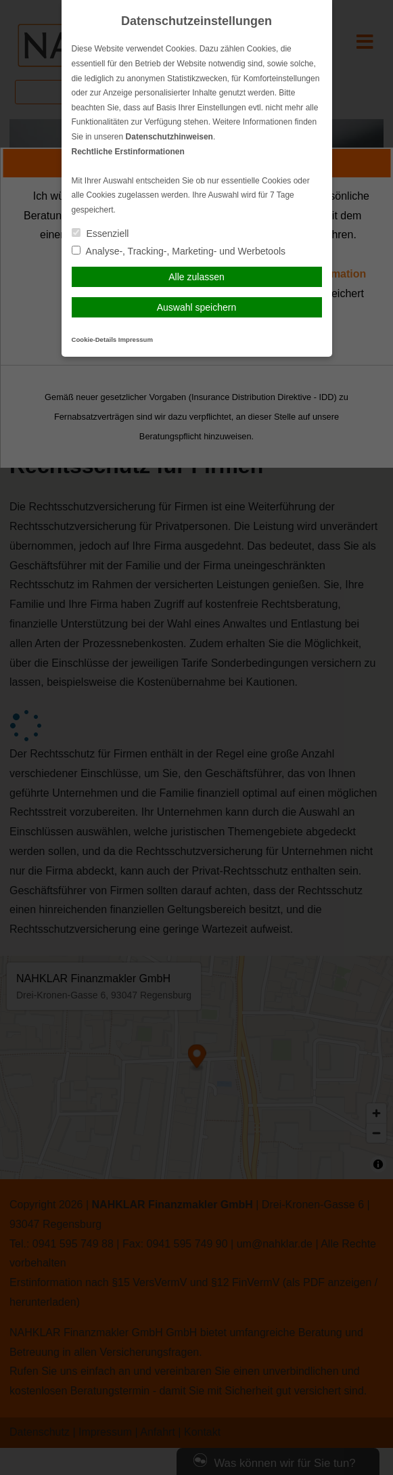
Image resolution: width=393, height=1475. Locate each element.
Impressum (135, 339)
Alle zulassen (196, 276)
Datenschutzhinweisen (169, 136)
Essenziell (100, 233)
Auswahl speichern (197, 307)
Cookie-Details (94, 339)
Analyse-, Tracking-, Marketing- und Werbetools (179, 251)
